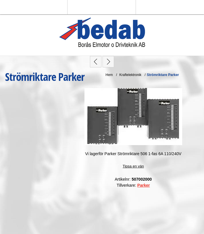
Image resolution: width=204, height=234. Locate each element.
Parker (143, 185)
